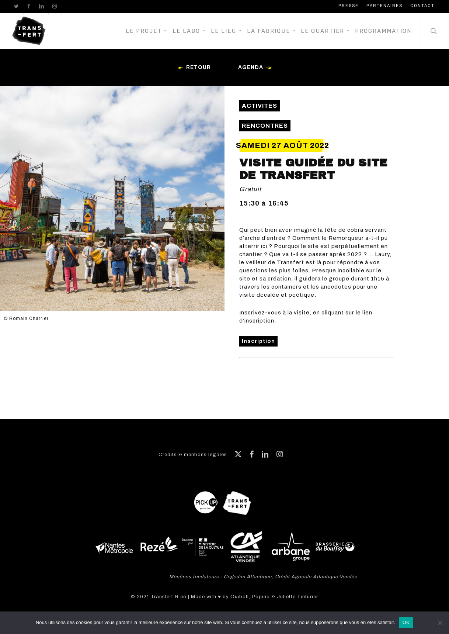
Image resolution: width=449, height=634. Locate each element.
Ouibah (239, 596)
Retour (193, 68)
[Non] (439, 622)
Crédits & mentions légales (193, 454)
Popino (261, 596)
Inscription (258, 341)
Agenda (256, 68)
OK (406, 622)
